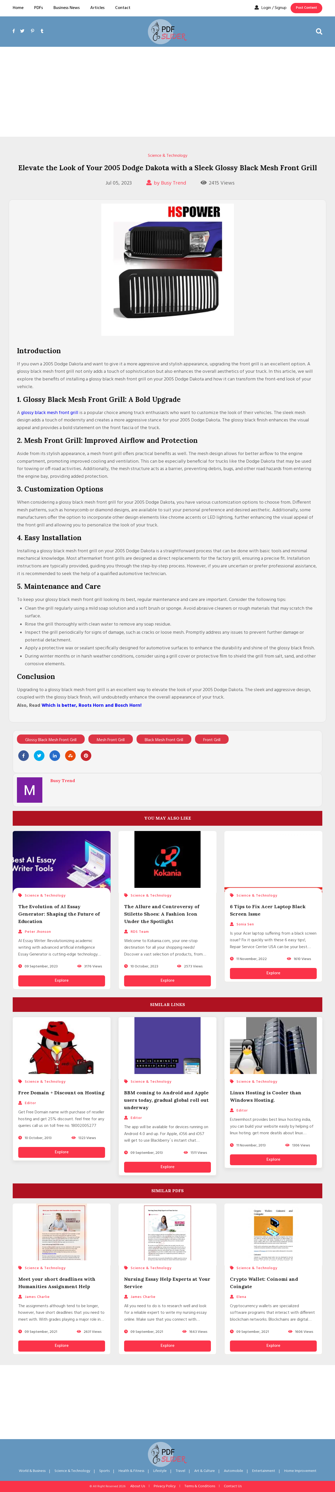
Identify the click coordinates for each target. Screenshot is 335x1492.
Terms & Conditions (199, 1486)
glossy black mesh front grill (49, 413)
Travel (180, 1471)
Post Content (306, 8)
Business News (66, 7)
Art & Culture (204, 1471)
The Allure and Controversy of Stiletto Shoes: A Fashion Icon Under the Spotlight (161, 913)
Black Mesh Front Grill (164, 740)
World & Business (32, 1471)
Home (18, 7)
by (166, 183)
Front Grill (211, 740)
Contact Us (233, 1486)
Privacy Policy (165, 1486)
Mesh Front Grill (111, 740)
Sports (104, 1471)
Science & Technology (167, 155)
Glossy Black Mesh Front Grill (50, 740)
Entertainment (263, 1471)
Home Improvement (300, 1471)
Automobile (233, 1471)
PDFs (38, 7)
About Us (137, 1486)
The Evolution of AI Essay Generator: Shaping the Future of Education (59, 913)
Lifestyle (160, 1471)
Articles (97, 7)
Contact (122, 7)
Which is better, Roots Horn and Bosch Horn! (92, 705)
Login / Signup (271, 7)
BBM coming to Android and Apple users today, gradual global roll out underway (166, 1100)
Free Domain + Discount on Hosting (61, 1093)
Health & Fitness (131, 1471)
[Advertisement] (167, 92)
